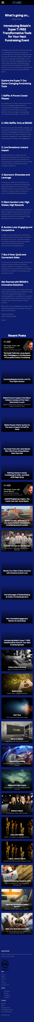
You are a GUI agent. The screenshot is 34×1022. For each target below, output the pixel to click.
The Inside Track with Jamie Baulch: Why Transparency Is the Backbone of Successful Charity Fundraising (17, 355)
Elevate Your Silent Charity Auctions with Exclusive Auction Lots (17, 572)
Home (3, 974)
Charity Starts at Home (17, 667)
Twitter (5, 993)
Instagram (5, 995)
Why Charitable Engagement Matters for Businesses (17, 620)
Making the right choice (17, 785)
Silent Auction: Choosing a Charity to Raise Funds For (17, 788)
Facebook (5, 991)
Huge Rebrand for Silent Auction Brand (17, 741)
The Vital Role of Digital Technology (17, 717)
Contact (3, 983)
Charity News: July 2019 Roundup (17, 693)
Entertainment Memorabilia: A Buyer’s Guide (17, 861)
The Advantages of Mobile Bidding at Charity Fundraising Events (17, 596)
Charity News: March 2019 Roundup (17, 813)
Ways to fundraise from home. (17, 669)
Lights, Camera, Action (17, 859)
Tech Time (17, 715)
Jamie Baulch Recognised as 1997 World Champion (17, 548)
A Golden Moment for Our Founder (17, 546)
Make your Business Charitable (17, 929)
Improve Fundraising (17, 761)
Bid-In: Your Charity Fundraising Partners (17, 837)
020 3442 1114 (5, 1015)
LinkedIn (5, 997)
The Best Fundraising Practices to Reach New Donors (17, 764)
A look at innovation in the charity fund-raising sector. (17, 884)
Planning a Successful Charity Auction (17, 905)
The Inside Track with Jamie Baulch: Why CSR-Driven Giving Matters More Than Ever (17, 451)
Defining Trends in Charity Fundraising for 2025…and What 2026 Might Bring (17, 475)
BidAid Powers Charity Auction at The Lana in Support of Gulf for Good (17, 405)
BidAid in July (17, 691)
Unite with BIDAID (17, 835)
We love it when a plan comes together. (17, 909)
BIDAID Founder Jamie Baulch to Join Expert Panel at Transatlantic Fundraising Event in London (17, 523)
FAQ (2, 981)
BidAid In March (17, 811)
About (3, 976)
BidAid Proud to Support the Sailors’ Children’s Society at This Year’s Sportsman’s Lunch (17, 400)
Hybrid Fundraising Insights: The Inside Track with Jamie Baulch (17, 500)
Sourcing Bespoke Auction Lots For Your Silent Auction (17, 380)
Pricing (3, 978)
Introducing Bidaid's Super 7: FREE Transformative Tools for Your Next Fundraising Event (17, 642)
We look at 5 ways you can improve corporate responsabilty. (17, 931)
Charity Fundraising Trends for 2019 (17, 881)
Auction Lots (5, 985)
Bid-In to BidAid (17, 739)
